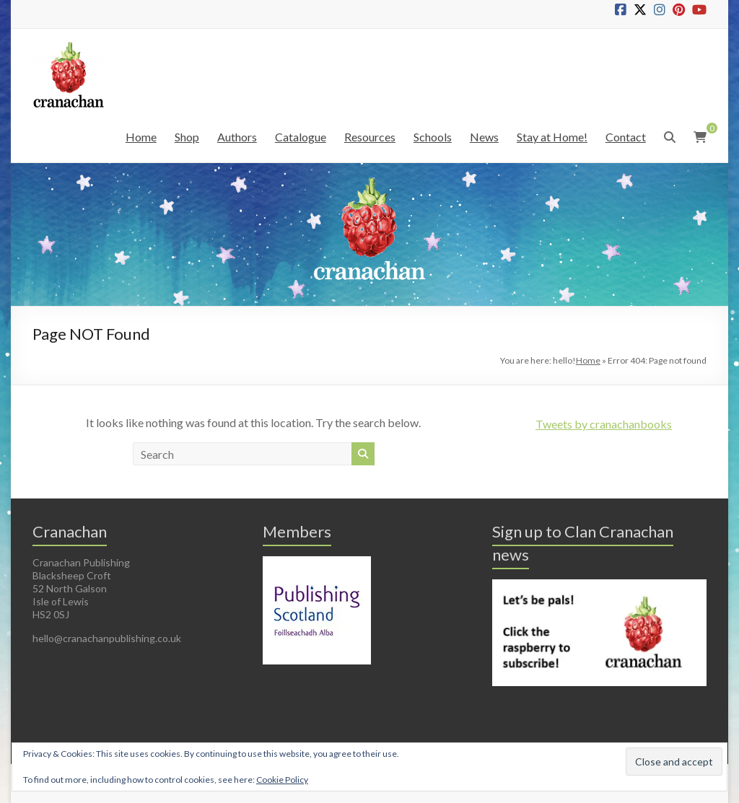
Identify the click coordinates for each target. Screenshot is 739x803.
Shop (187, 137)
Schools (433, 137)
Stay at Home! (552, 137)
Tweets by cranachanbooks (603, 424)
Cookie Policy (282, 779)
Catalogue (300, 137)
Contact (625, 137)
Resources (369, 137)
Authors (237, 137)
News (484, 137)
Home (141, 137)
